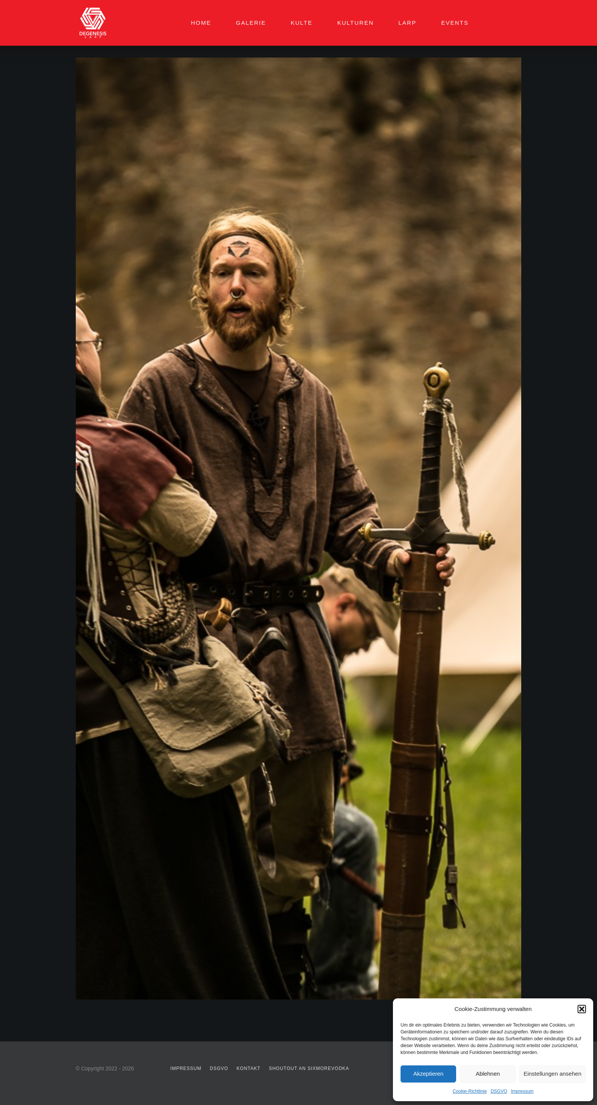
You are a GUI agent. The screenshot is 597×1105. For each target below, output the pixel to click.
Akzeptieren (428, 1073)
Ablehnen (488, 1073)
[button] (582, 1009)
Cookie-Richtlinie (470, 1091)
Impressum (522, 1091)
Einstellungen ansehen (552, 1073)
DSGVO (499, 1091)
